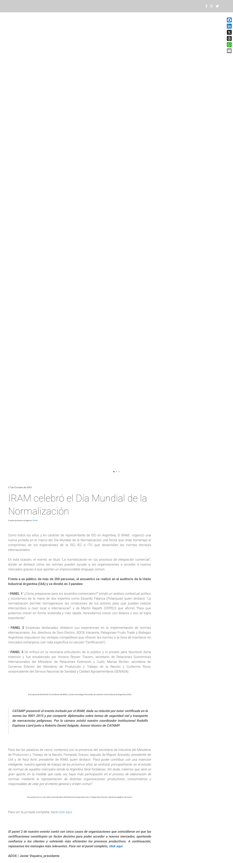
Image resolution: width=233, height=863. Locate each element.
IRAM (35, 520)
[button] (114, 471)
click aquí (65, 812)
